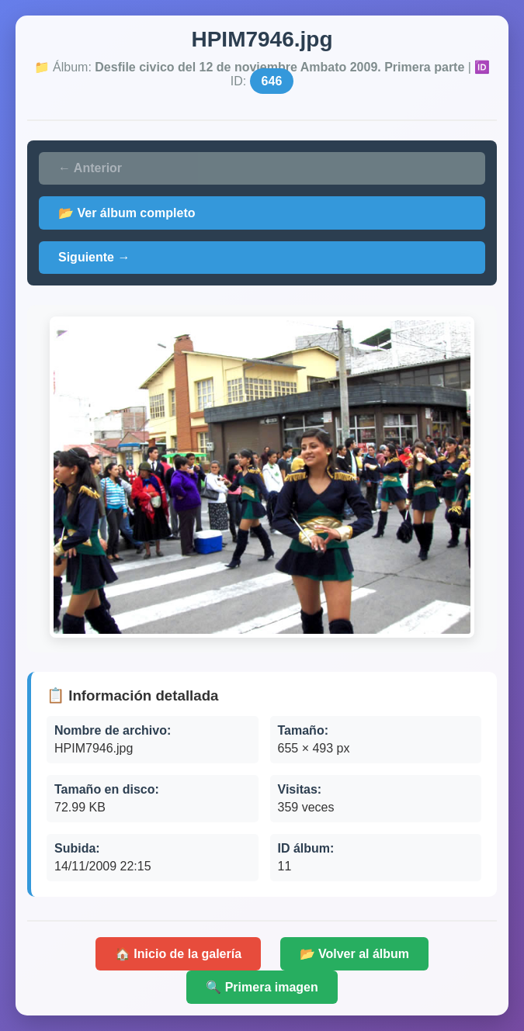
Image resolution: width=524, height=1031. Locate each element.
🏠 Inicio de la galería (178, 953)
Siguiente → (94, 257)
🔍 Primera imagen (262, 987)
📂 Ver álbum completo (126, 213)
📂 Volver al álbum (355, 953)
